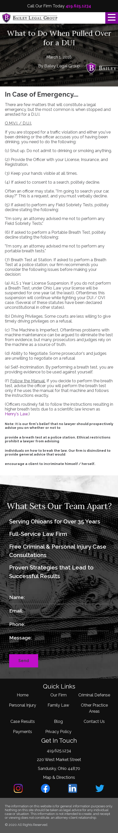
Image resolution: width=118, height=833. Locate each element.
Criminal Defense (94, 695)
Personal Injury (22, 705)
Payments (22, 731)
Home (22, 695)
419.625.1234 (78, 6)
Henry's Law (16, 414)
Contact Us (94, 721)
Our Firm (58, 695)
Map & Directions (59, 777)
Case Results (22, 721)
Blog (58, 721)
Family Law (58, 705)
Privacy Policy (58, 731)
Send (23, 660)
